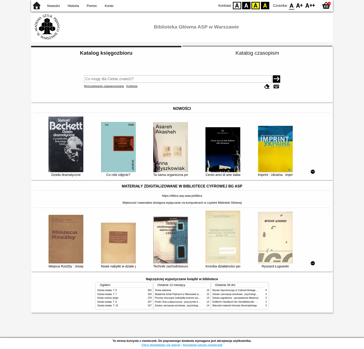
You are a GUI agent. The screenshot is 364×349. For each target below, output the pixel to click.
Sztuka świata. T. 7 (107, 294)
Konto (109, 6)
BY (265, 5)
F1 (299, 5)
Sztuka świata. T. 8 (107, 290)
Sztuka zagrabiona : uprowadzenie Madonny (235, 298)
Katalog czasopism (257, 53)
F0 (291, 5)
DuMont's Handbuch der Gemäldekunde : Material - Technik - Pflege (247, 302)
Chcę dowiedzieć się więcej (161, 345)
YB (255, 5)
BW (246, 5)
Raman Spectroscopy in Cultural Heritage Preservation (240, 290)
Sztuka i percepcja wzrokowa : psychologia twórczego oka (185, 305)
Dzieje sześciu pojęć (107, 298)
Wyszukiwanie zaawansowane (104, 86)
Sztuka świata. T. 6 (107, 302)
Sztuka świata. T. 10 (107, 305)
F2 (310, 5)
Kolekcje (131, 86)
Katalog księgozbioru (106, 53)
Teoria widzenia (163, 290)
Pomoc (92, 6)
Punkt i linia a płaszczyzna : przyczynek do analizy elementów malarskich (193, 302)
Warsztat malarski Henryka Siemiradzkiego (234, 305)
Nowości (53, 6)
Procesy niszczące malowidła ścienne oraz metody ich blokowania (189, 298)
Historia (73, 6)
